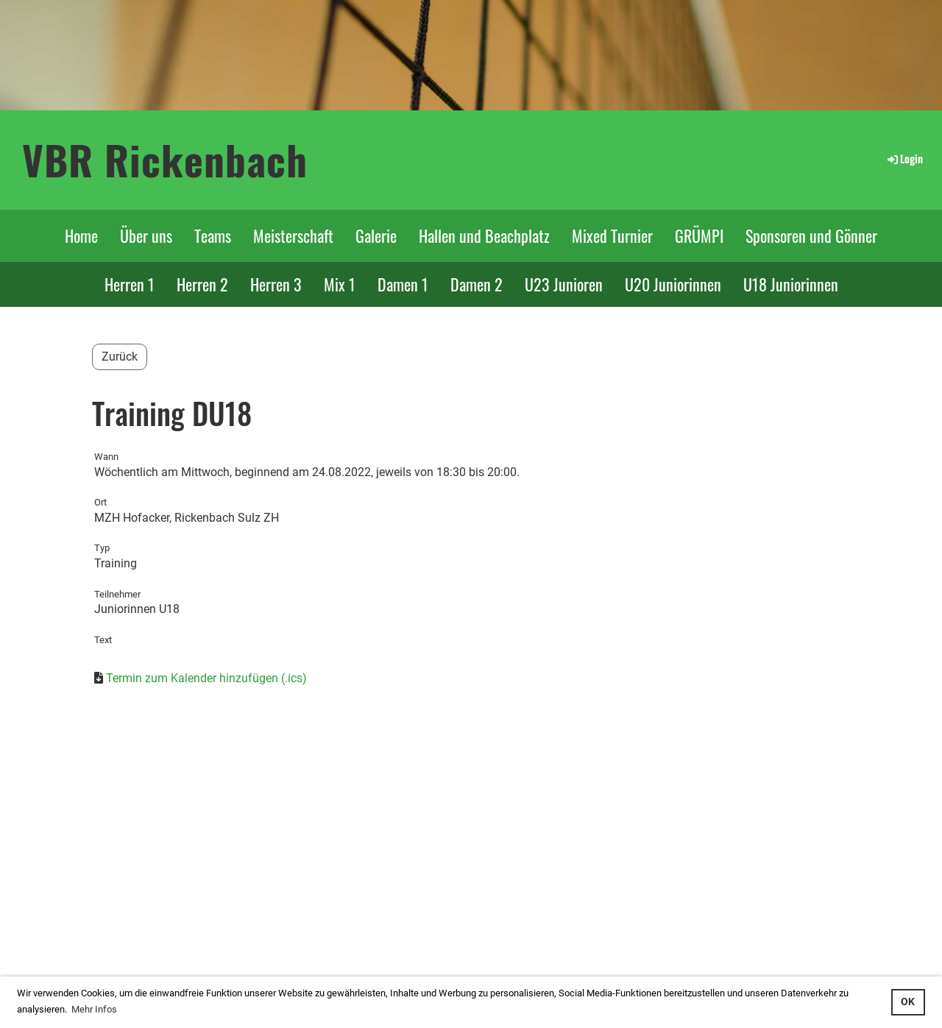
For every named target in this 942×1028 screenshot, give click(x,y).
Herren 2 (202, 284)
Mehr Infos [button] (94, 1009)
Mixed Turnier (612, 235)
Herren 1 (130, 284)
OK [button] (908, 1002)
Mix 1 (339, 284)
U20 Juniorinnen (673, 284)
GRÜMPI (699, 235)
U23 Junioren (564, 284)
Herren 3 (276, 284)
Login (904, 158)
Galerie (376, 235)
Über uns (146, 235)
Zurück (120, 357)
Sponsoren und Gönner (811, 235)
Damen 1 (403, 284)
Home (81, 235)
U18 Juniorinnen (790, 284)
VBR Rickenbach (165, 159)
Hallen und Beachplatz (484, 235)
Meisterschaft (293, 235)
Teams (212, 235)
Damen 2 (476, 284)
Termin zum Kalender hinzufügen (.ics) (206, 678)
